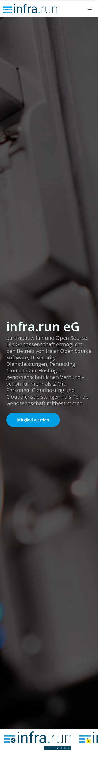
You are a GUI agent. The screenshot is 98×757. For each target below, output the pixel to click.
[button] (89, 8)
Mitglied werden (33, 420)
